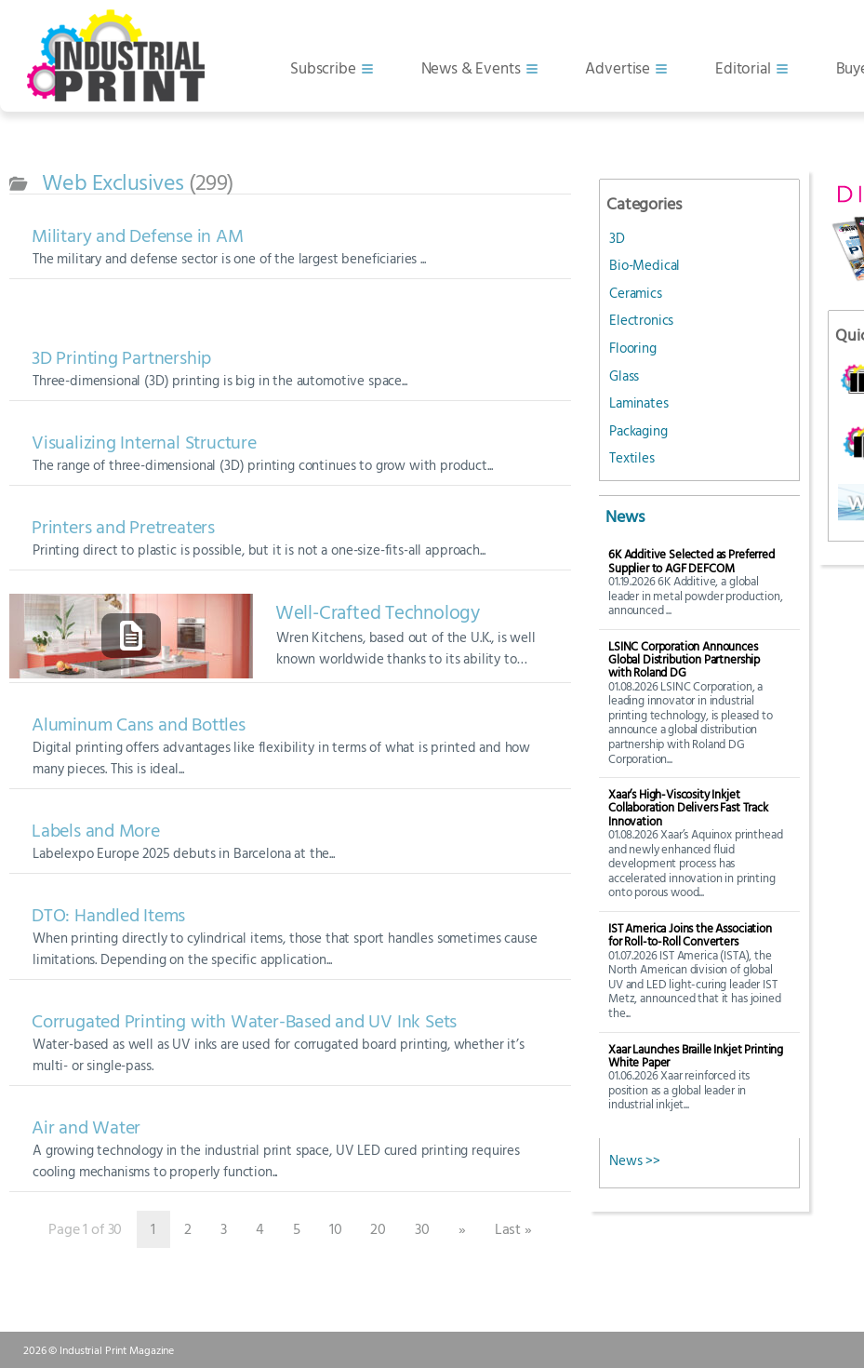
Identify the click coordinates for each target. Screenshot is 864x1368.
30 (422, 1229)
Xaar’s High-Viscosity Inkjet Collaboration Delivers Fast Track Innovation (688, 807)
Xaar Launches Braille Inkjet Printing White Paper (695, 1055)
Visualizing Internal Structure (144, 441)
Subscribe (323, 67)
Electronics (641, 319)
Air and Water (86, 1126)
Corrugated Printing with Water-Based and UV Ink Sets (244, 1020)
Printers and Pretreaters (123, 526)
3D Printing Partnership (121, 356)
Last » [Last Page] (513, 1229)
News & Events (471, 67)
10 (335, 1229)
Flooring (633, 347)
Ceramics (635, 292)
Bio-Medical (644, 264)
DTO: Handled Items (108, 914)
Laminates (639, 402)
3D (617, 237)
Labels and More (96, 829)
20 (378, 1229)
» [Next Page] (462, 1229)
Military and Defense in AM (138, 235)
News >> (634, 1160)
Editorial (743, 67)
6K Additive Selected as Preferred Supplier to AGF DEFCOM (691, 560)
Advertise (617, 67)
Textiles (632, 457)
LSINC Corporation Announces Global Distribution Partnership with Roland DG (684, 659)
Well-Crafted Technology (377, 612)
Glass (624, 375)
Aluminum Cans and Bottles (139, 723)
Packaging (638, 430)
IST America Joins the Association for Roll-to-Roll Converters (690, 934)
